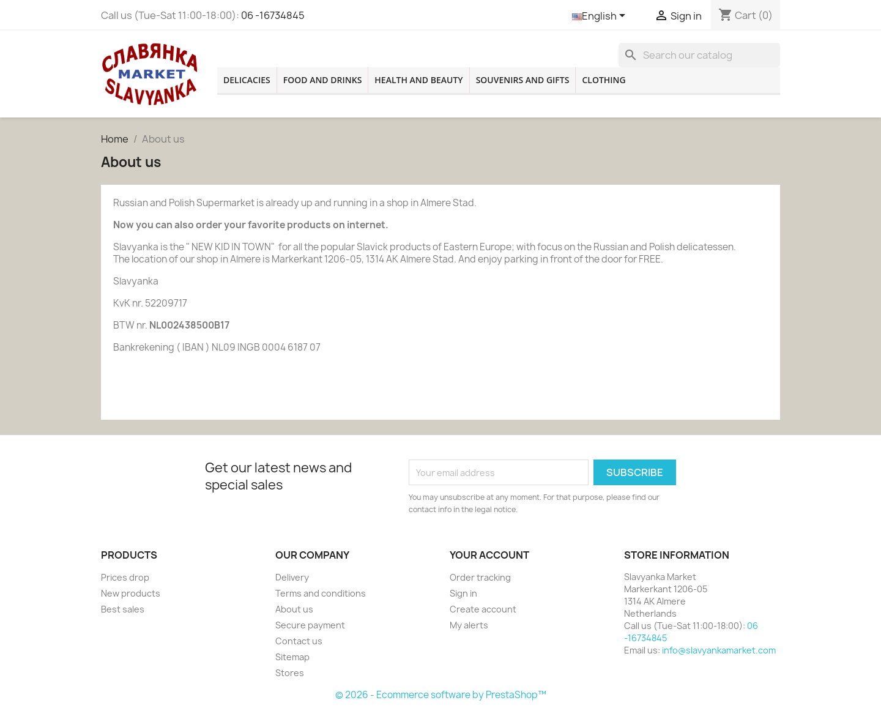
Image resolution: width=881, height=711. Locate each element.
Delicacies (246, 80)
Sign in (463, 593)
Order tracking (480, 577)
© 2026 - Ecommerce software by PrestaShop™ (440, 694)
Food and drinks (322, 80)
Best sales (122, 609)
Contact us (298, 641)
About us (294, 609)
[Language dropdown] (601, 16)
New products (130, 593)
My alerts (469, 625)
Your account (489, 555)
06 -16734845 (273, 15)
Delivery (292, 577)
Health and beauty (418, 80)
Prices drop (125, 577)
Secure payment (310, 625)
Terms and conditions (320, 593)
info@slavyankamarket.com (719, 650)
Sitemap (292, 657)
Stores (289, 673)
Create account (483, 609)
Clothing (603, 80)
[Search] (699, 55)
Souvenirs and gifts (523, 80)
